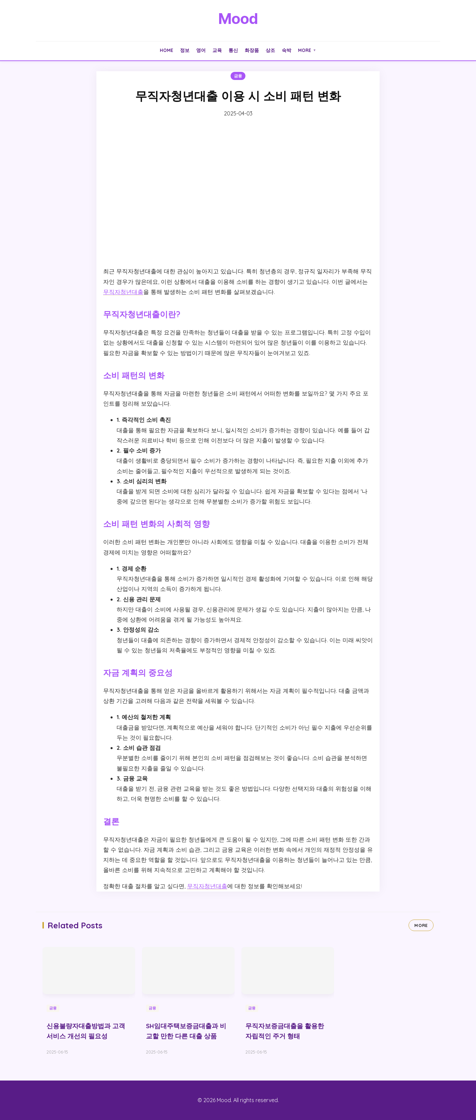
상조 (270, 50)
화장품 (252, 50)
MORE (421, 925)
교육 (217, 50)
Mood (238, 18)
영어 (201, 50)
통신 (233, 50)
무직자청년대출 (123, 291)
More (307, 50)
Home (166, 50)
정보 (184, 50)
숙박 (286, 50)
